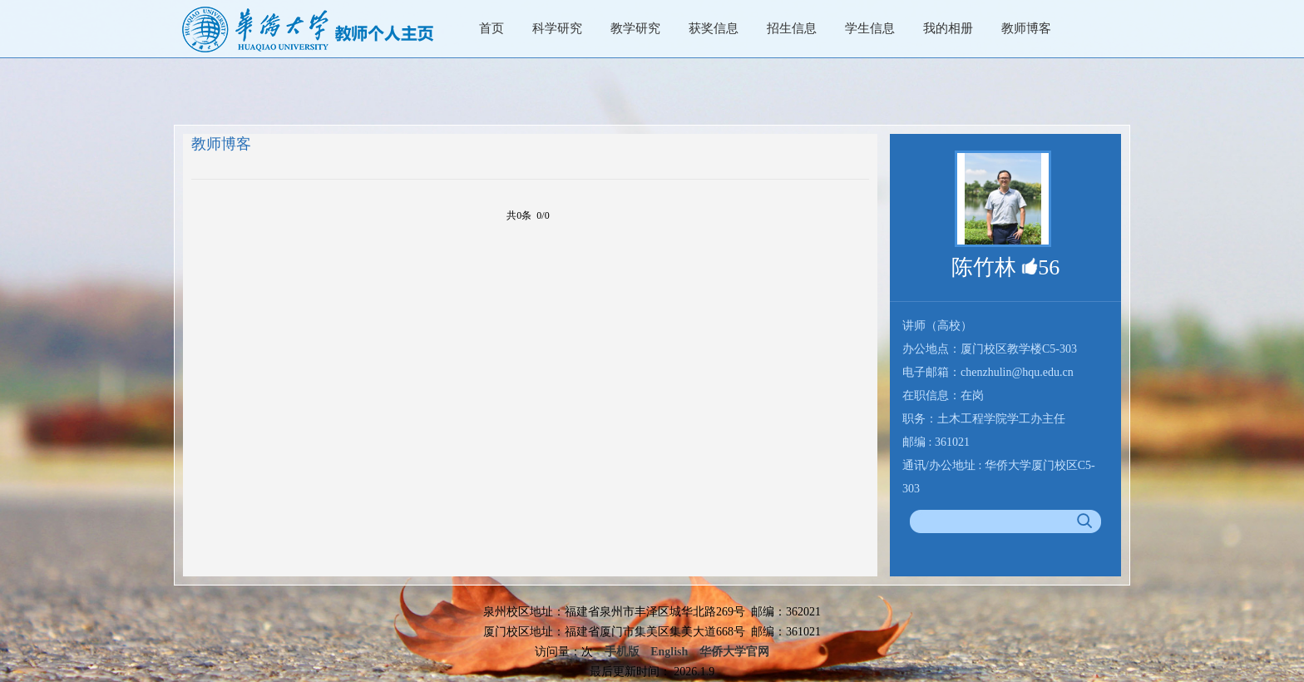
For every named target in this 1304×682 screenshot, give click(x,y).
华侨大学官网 (734, 651)
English (669, 651)
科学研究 (557, 28)
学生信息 (870, 28)
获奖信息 (713, 28)
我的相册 (948, 28)
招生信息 (792, 28)
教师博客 (1026, 28)
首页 (491, 28)
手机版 (622, 651)
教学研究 (635, 28)
